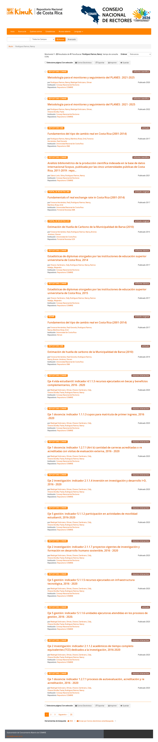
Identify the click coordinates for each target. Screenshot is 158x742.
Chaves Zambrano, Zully (59, 265)
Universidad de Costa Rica (66, 237)
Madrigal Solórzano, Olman (81, 82)
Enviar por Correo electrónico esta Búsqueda (95, 721)
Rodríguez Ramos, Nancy (60, 82)
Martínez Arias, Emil (78, 139)
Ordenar (124, 54)
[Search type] (42, 39)
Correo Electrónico (84, 63)
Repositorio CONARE (65, 87)
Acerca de (22, 31)
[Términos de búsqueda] (18, 39)
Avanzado (72, 39)
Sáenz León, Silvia (57, 176)
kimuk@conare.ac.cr (15, 736)
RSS (70, 721)
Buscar (60, 39)
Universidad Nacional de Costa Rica (69, 144)
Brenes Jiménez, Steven (62, 359)
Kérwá (59, 335)
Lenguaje (78, 31)
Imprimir (113, 63)
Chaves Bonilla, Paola (56, 112)
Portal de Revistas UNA (66, 210)
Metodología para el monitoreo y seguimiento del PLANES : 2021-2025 (91, 77)
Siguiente (63, 715)
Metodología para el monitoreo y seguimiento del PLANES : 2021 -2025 (91, 104)
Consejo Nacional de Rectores (67, 85)
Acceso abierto (64, 31)
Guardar (126, 63)
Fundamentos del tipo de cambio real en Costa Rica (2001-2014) (87, 133)
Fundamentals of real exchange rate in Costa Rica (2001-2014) (86, 197)
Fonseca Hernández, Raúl (60, 202)
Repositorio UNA (63, 146)
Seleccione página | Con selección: (60, 63)
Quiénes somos (36, 31)
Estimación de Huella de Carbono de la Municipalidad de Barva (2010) (91, 227)
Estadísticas (50, 31)
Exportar (101, 63)
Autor (11, 46)
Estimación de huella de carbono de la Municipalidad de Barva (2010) (90, 352)
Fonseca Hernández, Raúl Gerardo (63, 328)
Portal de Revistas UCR (66, 239)
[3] (71, 715)
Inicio (13, 31)
